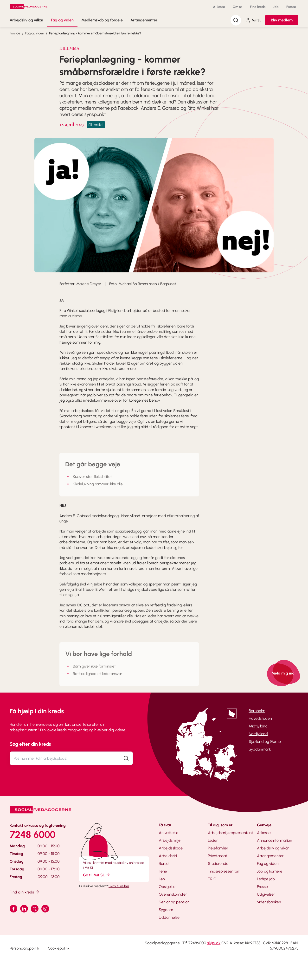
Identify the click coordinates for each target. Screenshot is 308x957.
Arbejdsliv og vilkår (26, 20)
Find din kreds (25, 891)
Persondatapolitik (24, 948)
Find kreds (257, 7)
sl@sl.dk (213, 943)
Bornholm (257, 710)
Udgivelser (266, 894)
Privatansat (217, 856)
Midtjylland (258, 726)
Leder (213, 840)
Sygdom (166, 909)
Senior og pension (174, 902)
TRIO (212, 879)
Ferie (163, 871)
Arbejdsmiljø (169, 840)
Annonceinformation (274, 840)
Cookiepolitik (59, 948)
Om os (237, 7)
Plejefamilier (218, 848)
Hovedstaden (260, 718)
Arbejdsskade (171, 848)
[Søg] (236, 20)
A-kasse (219, 7)
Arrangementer (143, 20)
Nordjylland (258, 734)
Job (276, 7)
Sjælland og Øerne (265, 741)
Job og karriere (269, 871)
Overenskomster (173, 894)
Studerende (218, 863)
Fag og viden (62, 20)
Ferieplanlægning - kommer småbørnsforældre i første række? (95, 33)
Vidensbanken (269, 902)
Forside (15, 33)
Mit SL (253, 20)
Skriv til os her (119, 886)
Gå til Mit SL (96, 874)
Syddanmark (260, 749)
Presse (291, 7)
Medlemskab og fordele (102, 20)
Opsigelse (167, 886)
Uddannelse (169, 917)
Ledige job (266, 879)
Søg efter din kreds (30, 744)
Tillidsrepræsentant (224, 871)
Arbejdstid (168, 856)
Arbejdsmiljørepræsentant (230, 832)
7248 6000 (33, 834)
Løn (162, 879)
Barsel (164, 863)
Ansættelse (168, 832)
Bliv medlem (282, 20)
